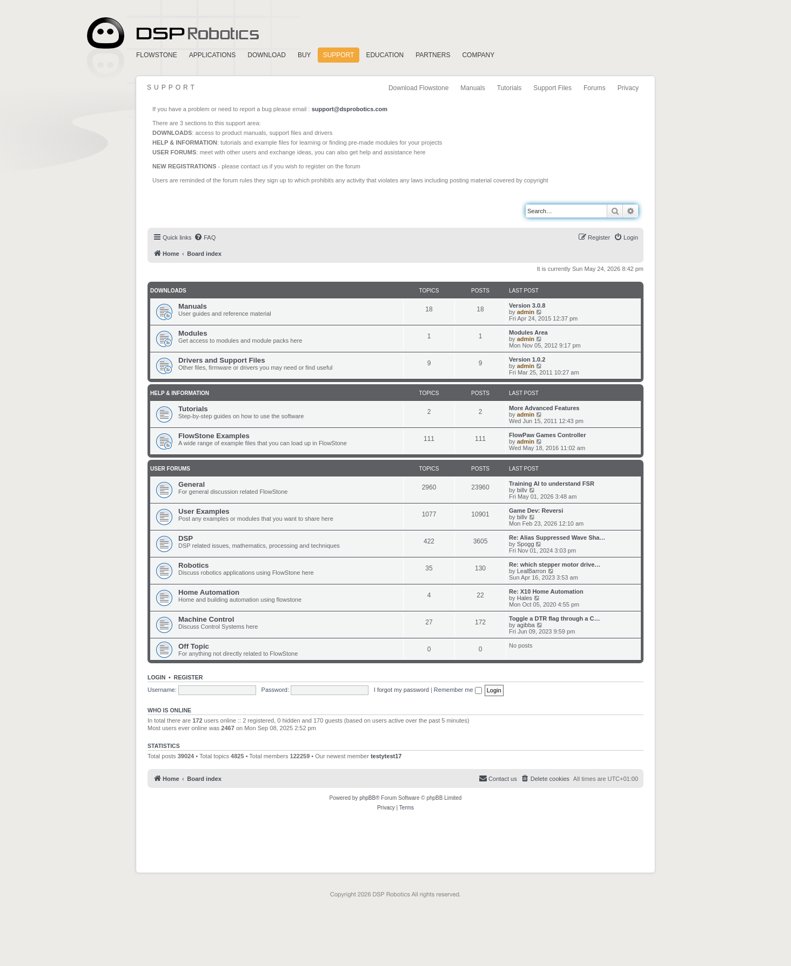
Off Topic (193, 646)
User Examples (204, 511)
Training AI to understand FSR (551, 483)
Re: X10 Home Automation (546, 591)
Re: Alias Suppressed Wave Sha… (557, 537)
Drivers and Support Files (221, 360)
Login (156, 677)
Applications (212, 55)
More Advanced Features (544, 408)
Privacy (628, 88)
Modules (192, 333)
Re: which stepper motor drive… (554, 564)
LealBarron (531, 571)
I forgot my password (401, 689)
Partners (432, 55)
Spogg (525, 544)
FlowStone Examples (214, 436)
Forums (595, 88)
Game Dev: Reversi (536, 510)
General (191, 484)
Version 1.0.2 (527, 359)
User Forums (170, 469)
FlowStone (156, 55)
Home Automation (208, 592)
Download (266, 55)
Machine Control (206, 619)
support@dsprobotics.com (349, 109)
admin (525, 312)
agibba (526, 625)
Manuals (472, 88)
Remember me (458, 689)
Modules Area (528, 332)
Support (338, 55)
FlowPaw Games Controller (547, 435)
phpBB (367, 798)
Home (171, 33)
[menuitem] (205, 237)
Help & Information (179, 393)
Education (385, 55)
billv (522, 490)
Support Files (552, 88)
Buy (304, 55)
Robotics (193, 565)
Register (188, 677)
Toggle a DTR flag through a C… (554, 618)
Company (478, 55)
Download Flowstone (418, 88)
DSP (185, 538)
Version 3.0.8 (527, 305)
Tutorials (509, 88)
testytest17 (386, 756)
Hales (524, 598)
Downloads (168, 291)
